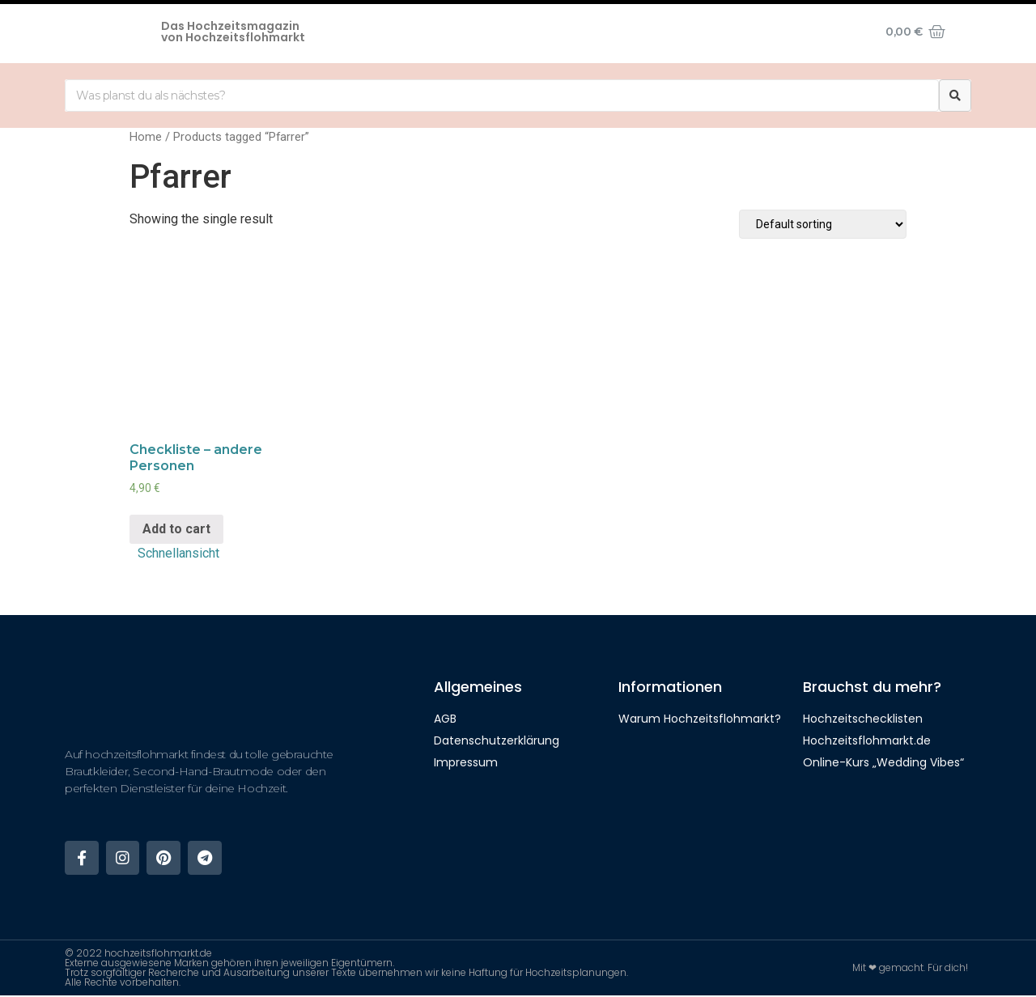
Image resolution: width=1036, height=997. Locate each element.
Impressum (466, 762)
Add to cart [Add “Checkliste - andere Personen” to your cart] (176, 529)
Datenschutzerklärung (496, 740)
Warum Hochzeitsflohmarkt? (699, 719)
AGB (445, 719)
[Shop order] (822, 224)
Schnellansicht (178, 553)
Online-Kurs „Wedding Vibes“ (883, 762)
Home (146, 136)
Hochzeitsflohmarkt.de (867, 740)
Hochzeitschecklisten (863, 719)
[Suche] (955, 95)
